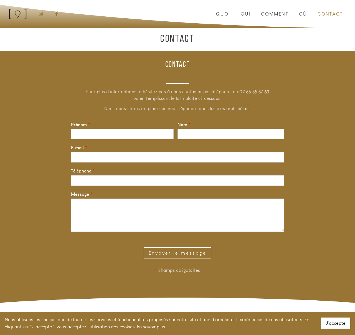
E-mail (79, 147)
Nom (184, 124)
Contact (330, 14)
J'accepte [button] (336, 323)
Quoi (223, 14)
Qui (246, 14)
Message (81, 194)
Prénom (80, 124)
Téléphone (83, 171)
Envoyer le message (177, 253)
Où (303, 14)
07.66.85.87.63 (254, 91)
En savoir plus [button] (151, 326)
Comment (274, 14)
